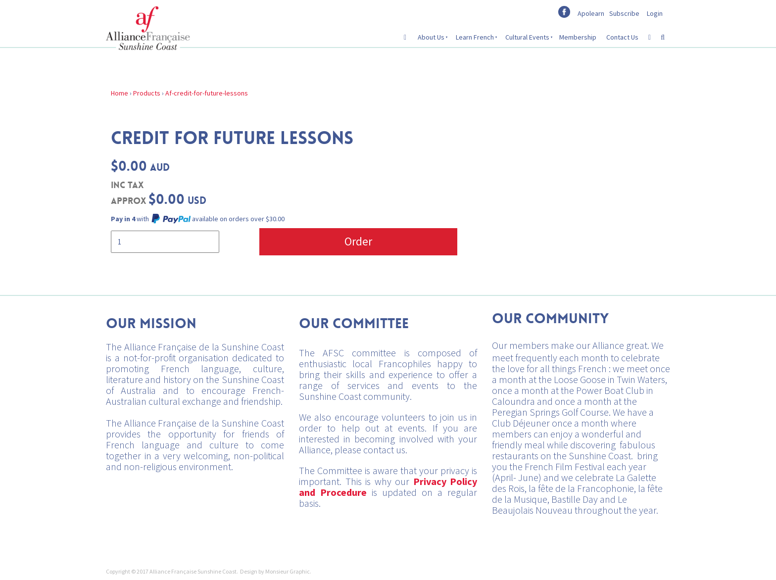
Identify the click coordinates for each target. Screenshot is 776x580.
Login (655, 13)
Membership (577, 37)
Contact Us (622, 37)
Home (119, 93)
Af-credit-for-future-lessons (206, 93)
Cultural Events (527, 37)
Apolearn (591, 13)
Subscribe (624, 13)
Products (146, 93)
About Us (431, 37)
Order (358, 241)
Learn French (475, 37)
